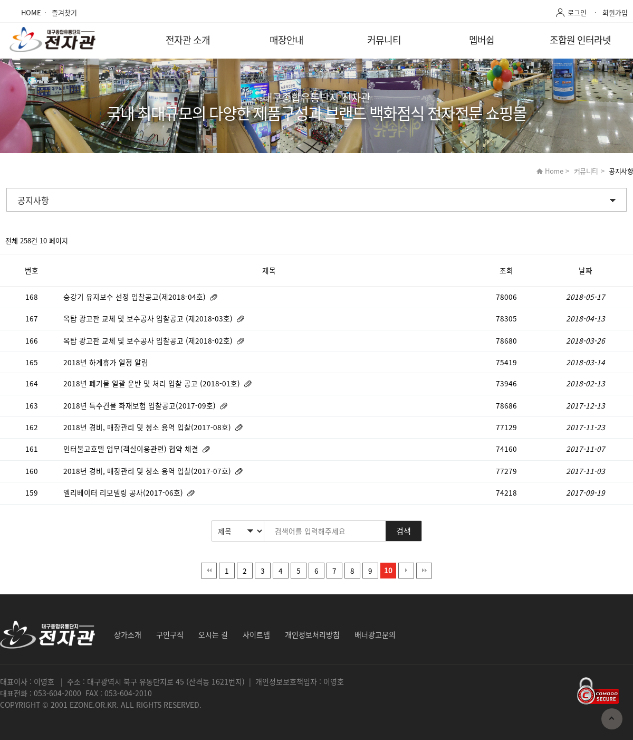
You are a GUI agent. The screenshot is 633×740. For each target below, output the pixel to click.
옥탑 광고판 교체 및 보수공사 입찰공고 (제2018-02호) (149, 340)
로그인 (577, 12)
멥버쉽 (481, 40)
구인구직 (170, 634)
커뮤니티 (384, 40)
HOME (31, 12)
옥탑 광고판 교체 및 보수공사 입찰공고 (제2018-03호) (149, 318)
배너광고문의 (375, 634)
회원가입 (615, 12)
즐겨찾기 (64, 12)
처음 (209, 570)
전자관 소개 (188, 40)
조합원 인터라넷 (580, 40)
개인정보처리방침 (312, 634)
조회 (506, 270)
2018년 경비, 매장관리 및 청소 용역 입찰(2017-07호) (148, 471)
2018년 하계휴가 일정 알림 (106, 362)
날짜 (585, 270)
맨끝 (424, 570)
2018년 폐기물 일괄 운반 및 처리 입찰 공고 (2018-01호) (152, 383)
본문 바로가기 (0, 0)
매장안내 (286, 40)
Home (554, 171)
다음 (406, 570)
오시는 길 (213, 634)
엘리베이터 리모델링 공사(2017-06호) (124, 492)
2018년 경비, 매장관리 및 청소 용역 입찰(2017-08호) (148, 427)
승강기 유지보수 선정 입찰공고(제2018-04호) (135, 296)
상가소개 (127, 634)
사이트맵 (256, 634)
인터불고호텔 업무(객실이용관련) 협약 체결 (131, 448)
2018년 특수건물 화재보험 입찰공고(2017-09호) (140, 405)
